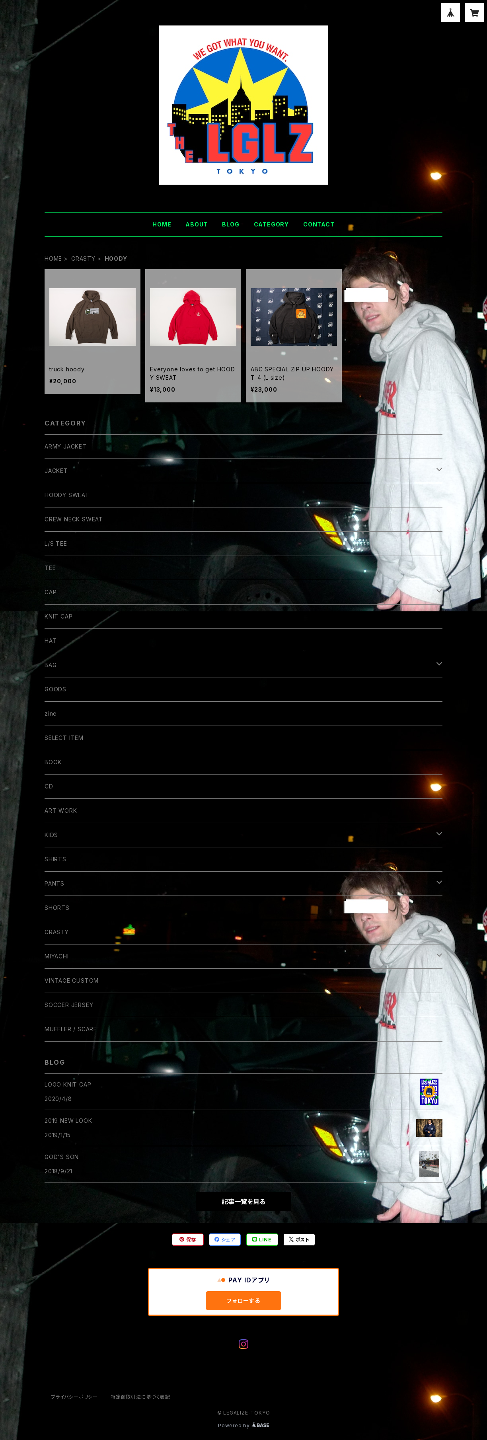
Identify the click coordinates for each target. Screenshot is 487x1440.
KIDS (51, 834)
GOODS (55, 689)
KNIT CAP (58, 616)
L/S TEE (56, 543)
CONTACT (319, 224)
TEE (50, 567)
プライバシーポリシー (74, 1397)
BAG (50, 664)
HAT (50, 640)
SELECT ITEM (64, 737)
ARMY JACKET (66, 446)
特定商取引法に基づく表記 (140, 1397)
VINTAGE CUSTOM (72, 980)
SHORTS (57, 907)
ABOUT (196, 224)
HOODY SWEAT (67, 495)
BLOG (230, 224)
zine (51, 713)
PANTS (54, 883)
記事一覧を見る (243, 1202)
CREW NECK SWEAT (74, 519)
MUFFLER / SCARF (71, 1029)
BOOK (53, 762)
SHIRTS (55, 859)
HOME (161, 224)
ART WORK (61, 810)
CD (49, 786)
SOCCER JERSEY (69, 1004)
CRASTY (83, 258)
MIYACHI (57, 956)
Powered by (243, 1425)
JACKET (56, 470)
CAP (50, 592)
